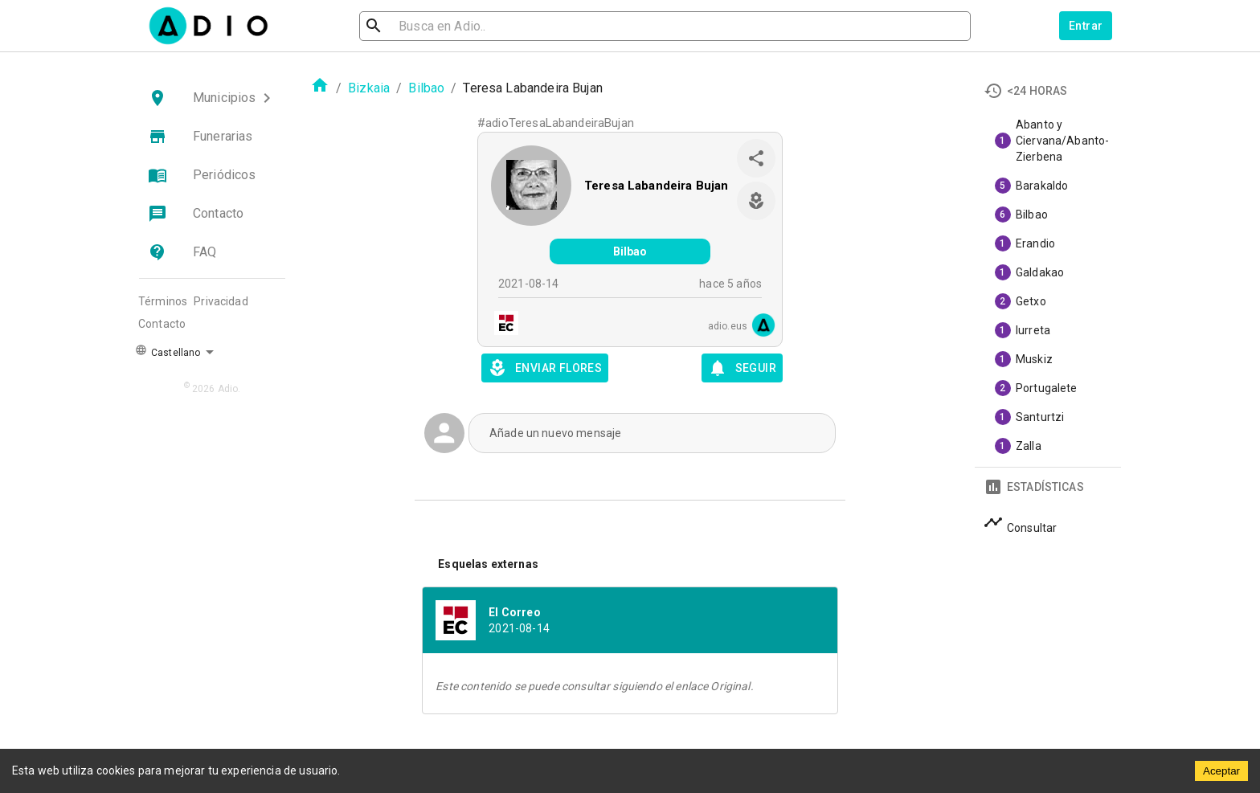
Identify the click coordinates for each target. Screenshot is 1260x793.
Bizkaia (369, 88)
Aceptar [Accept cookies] (1221, 771)
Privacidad (221, 301)
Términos (162, 301)
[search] (426, 26)
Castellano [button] (167, 351)
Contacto (162, 323)
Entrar (1085, 25)
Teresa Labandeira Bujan (656, 185)
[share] (756, 158)
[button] (212, 98)
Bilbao (426, 88)
